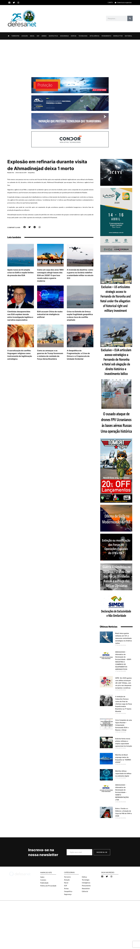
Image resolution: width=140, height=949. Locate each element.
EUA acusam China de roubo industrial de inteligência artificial (49, 314)
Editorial (128, 36)
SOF (38, 36)
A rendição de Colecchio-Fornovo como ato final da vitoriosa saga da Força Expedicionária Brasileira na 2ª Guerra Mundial (123, 704)
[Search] (130, 18)
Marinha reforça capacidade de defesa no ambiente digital (123, 773)
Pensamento (106, 36)
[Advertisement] (70, 56)
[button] (24, 227)
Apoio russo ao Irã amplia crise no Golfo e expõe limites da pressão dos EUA (20, 272)
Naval (32, 36)
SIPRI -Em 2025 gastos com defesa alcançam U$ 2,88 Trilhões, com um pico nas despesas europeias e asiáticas (123, 683)
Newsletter (118, 36)
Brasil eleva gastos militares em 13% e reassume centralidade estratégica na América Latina (123, 638)
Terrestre (15, 36)
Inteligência (94, 36)
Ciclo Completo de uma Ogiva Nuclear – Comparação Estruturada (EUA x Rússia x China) (123, 725)
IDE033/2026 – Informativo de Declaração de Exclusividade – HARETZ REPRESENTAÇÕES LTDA (122, 792)
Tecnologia (83, 36)
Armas (44, 36)
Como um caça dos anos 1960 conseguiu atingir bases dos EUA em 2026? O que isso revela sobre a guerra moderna (50, 275)
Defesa (73, 36)
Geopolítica (53, 36)
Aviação (25, 36)
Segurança (64, 36)
